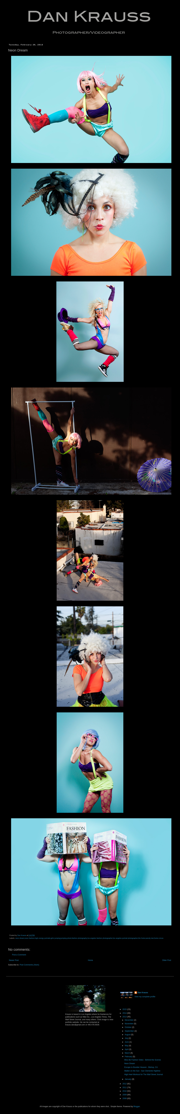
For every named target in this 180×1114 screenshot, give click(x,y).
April (127, 1049)
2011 (125, 1087)
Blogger (136, 1106)
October (128, 1027)
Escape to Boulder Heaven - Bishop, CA (141, 1067)
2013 (125, 1017)
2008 (125, 1098)
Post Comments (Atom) (29, 965)
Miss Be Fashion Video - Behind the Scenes (142, 1060)
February (129, 1056)
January (128, 1079)
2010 (125, 1091)
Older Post (166, 960)
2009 (125, 1095)
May (127, 1046)
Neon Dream (129, 1063)
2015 (125, 1009)
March (128, 1053)
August (128, 1035)
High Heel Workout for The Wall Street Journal (143, 1074)
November (129, 1024)
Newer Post (14, 960)
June (127, 1042)
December (129, 1020)
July (127, 1038)
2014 (125, 1013)
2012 (125, 1084)
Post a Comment (19, 955)
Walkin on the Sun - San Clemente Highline (142, 1071)
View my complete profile (144, 997)
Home (90, 960)
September (129, 1031)
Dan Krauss (143, 992)
